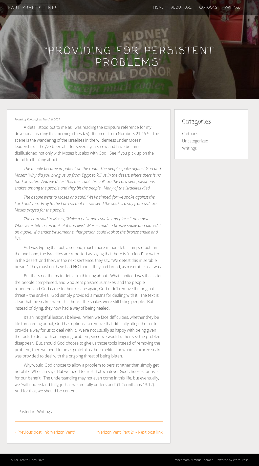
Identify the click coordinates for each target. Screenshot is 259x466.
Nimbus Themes (201, 460)
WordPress (240, 460)
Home (158, 7)
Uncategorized (195, 141)
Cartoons (208, 7)
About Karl (181, 7)
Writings (233, 7)
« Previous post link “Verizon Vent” (45, 432)
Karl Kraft (32, 119)
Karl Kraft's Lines (33, 8)
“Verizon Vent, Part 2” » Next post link (130, 432)
